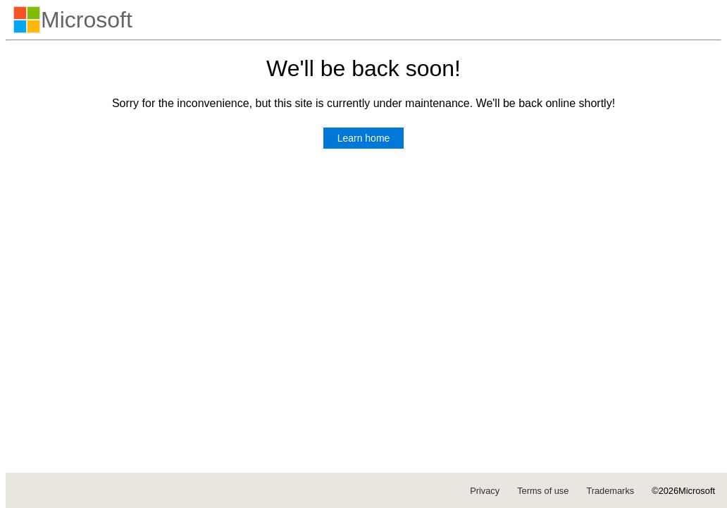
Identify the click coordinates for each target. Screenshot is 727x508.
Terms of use (542, 490)
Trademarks (610, 490)
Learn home (363, 138)
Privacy (484, 490)
